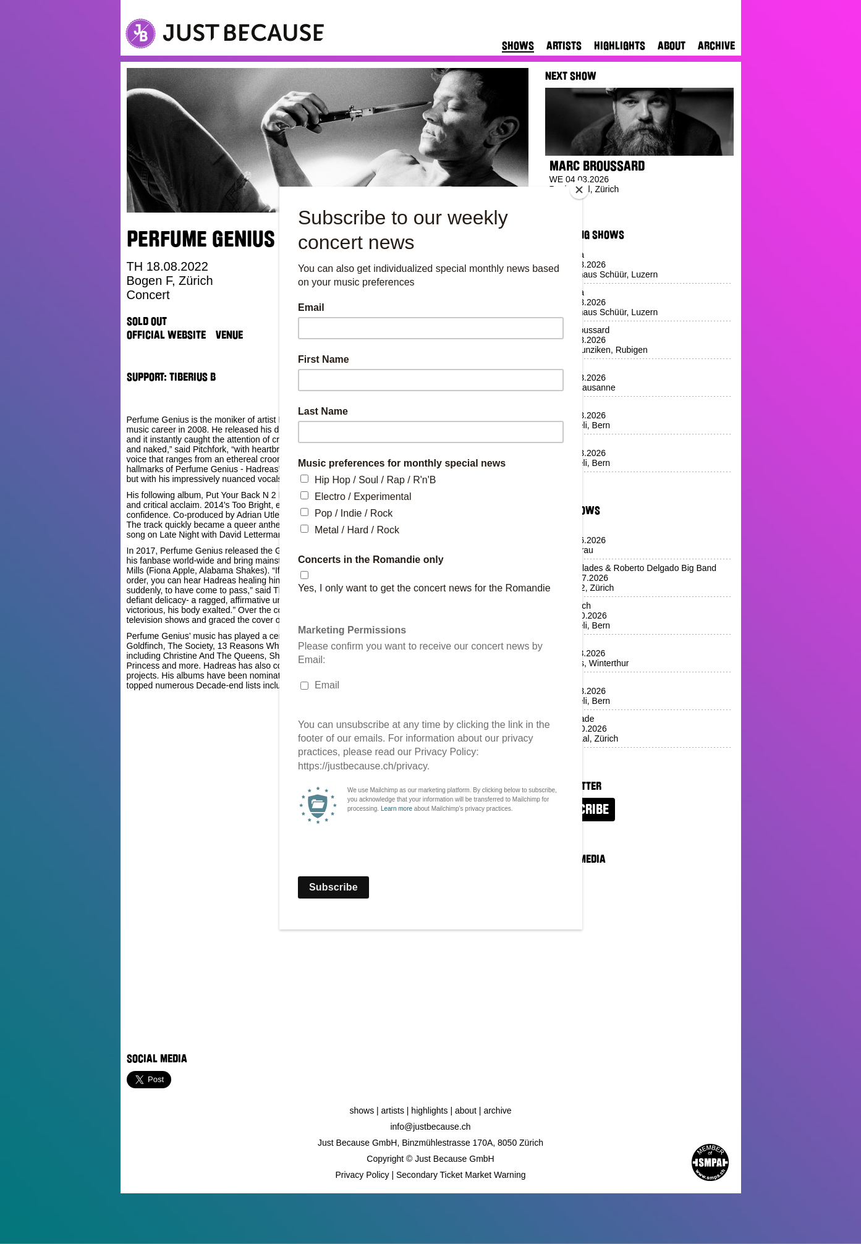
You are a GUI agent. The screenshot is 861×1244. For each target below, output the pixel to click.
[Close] (579, 189)
